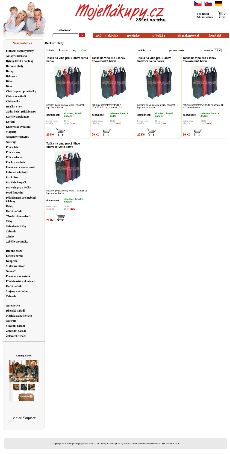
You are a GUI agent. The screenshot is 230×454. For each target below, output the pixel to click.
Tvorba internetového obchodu (146, 443)
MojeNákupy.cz (24, 418)
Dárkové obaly (54, 43)
